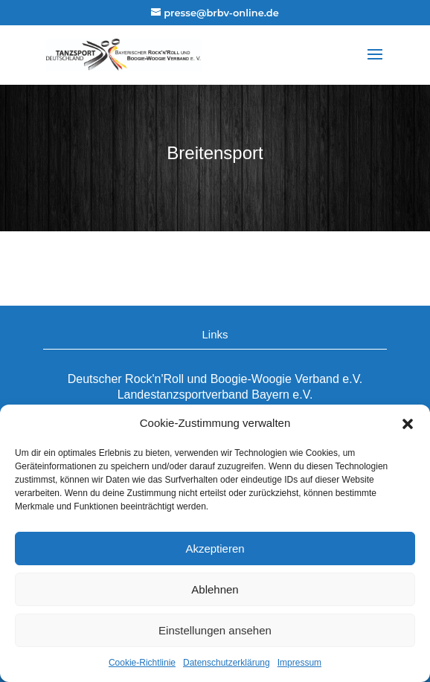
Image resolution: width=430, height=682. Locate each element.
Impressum (299, 662)
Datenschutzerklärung (226, 662)
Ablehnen (214, 589)
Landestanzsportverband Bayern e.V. (215, 394)
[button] (407, 423)
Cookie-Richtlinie (142, 662)
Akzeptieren (214, 548)
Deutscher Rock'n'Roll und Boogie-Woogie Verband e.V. (215, 379)
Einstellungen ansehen (215, 630)
